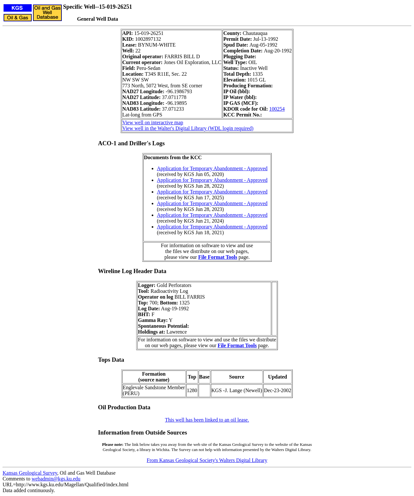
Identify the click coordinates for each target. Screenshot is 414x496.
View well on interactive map (152, 122)
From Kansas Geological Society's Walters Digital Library (207, 460)
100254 (277, 109)
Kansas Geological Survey (30, 473)
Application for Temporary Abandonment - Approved (212, 168)
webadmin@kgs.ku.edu (56, 478)
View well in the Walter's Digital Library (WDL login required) (187, 128)
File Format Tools (217, 257)
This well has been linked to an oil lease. (207, 420)
